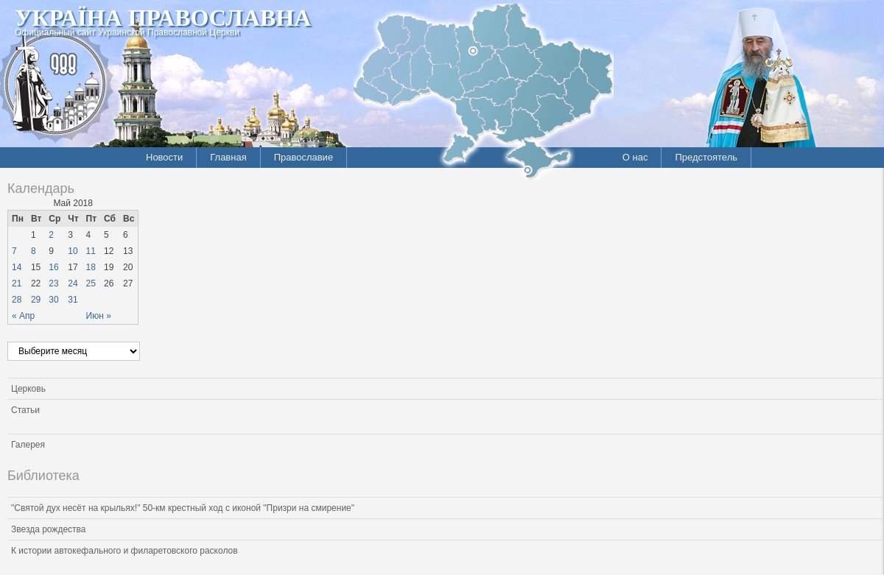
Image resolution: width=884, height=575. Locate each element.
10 (72, 251)
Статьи (25, 410)
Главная (228, 157)
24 (72, 283)
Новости (164, 157)
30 (53, 299)
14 (16, 267)
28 (16, 299)
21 (16, 283)
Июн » (98, 316)
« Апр (23, 316)
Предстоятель (706, 157)
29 (36, 299)
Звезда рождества (48, 529)
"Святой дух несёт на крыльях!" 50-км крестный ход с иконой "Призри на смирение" (182, 508)
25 (91, 283)
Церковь (28, 389)
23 (53, 283)
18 (91, 267)
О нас (635, 157)
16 (53, 267)
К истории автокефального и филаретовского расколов (124, 551)
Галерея (28, 445)
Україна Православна (163, 17)
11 (91, 251)
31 (72, 299)
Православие (303, 157)
